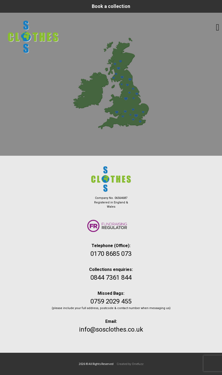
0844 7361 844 (111, 277)
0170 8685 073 (111, 253)
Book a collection (111, 6)
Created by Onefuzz (130, 364)
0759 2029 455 (111, 301)
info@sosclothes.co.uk (111, 329)
